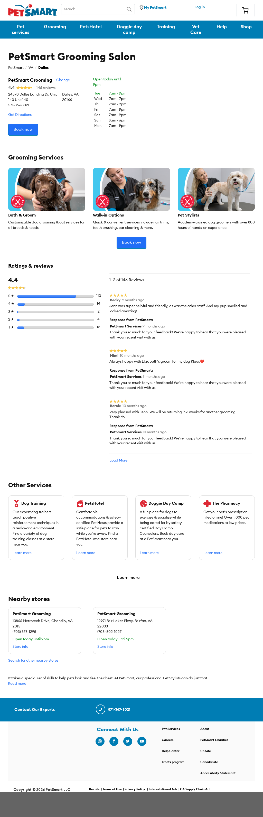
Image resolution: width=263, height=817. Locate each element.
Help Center (171, 751)
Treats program (173, 762)
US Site (205, 751)
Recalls (94, 789)
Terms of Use (112, 789)
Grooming (55, 26)
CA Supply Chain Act (195, 789)
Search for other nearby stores (33, 660)
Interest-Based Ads (163, 789)
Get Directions (20, 115)
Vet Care (195, 29)
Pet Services (171, 728)
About (204, 728)
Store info (20, 647)
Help (222, 26)
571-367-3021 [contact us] (112, 709)
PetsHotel (91, 26)
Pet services (20, 29)
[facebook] (113, 741)
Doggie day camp (129, 29)
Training (166, 26)
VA (31, 68)
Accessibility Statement (218, 773)
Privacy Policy (135, 789)
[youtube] (141, 741)
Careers (168, 739)
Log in (199, 7)
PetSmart (16, 68)
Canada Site (209, 762)
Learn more (22, 553)
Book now (23, 129)
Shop (246, 26)
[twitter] (127, 741)
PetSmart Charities (214, 739)
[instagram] (100, 741)
